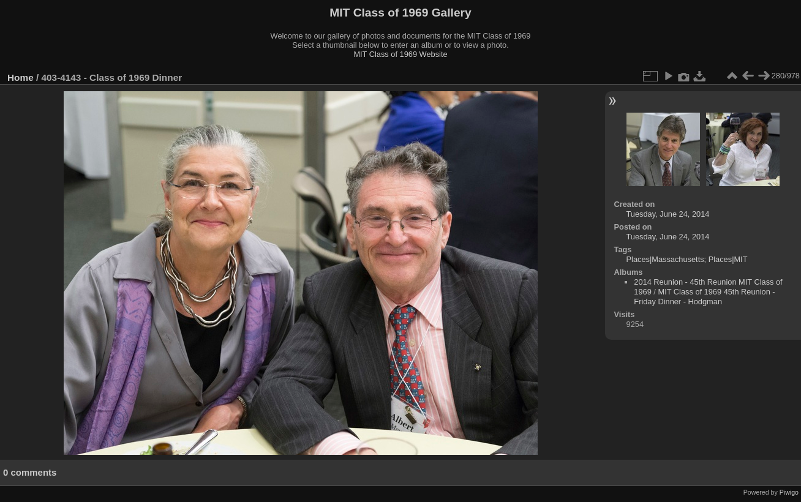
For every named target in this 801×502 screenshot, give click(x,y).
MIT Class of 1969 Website (400, 54)
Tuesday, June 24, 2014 (668, 214)
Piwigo (789, 492)
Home (20, 77)
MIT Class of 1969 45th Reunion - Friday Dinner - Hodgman (704, 296)
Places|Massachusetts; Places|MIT (687, 259)
